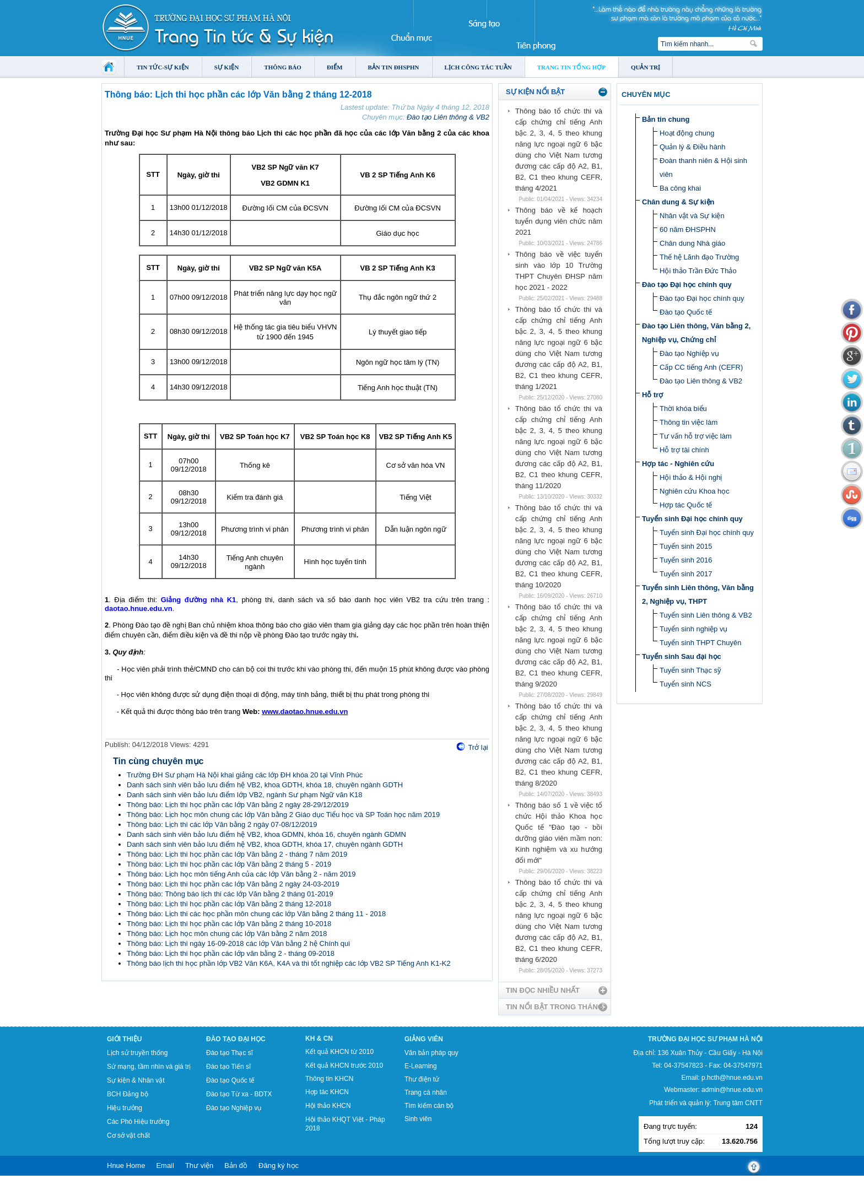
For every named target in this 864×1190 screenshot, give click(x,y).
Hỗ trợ (652, 395)
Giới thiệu (124, 1039)
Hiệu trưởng (124, 1108)
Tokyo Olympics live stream (40, 1186)
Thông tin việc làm (688, 422)
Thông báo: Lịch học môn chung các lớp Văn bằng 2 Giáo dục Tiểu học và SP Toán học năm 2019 (283, 814)
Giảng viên (423, 1039)
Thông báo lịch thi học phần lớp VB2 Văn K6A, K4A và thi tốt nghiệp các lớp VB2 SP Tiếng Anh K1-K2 (289, 963)
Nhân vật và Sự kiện (692, 216)
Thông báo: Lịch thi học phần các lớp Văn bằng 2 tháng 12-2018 (229, 904)
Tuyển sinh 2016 (686, 560)
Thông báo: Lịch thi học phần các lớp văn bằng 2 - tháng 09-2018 (230, 953)
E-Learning (420, 1066)
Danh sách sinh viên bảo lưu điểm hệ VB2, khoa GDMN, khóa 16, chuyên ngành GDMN (266, 834)
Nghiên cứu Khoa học (695, 491)
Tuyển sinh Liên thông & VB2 (706, 615)
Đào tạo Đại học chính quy (687, 284)
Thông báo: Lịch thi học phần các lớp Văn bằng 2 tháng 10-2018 (229, 923)
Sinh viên (417, 1119)
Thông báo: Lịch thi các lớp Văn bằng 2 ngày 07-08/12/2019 (222, 824)
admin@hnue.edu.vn (732, 1090)
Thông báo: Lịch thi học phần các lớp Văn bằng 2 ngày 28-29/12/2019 (238, 804)
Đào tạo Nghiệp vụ (689, 353)
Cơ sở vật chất (128, 1135)
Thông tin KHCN (329, 1079)
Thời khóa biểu (683, 408)
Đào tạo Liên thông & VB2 (448, 117)
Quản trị (645, 67)
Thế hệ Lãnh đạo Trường (699, 257)
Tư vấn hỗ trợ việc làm (696, 436)
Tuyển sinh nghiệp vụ (693, 629)
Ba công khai (680, 188)
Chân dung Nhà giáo (692, 243)
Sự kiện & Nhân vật (136, 1080)
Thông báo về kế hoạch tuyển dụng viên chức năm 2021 (558, 221)
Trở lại (478, 747)
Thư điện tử (421, 1079)
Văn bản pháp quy (431, 1053)
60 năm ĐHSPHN (688, 229)
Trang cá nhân (425, 1092)
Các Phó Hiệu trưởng (138, 1122)
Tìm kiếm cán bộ (428, 1106)
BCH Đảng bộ (127, 1094)
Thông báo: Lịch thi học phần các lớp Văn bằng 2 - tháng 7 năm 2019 (237, 854)
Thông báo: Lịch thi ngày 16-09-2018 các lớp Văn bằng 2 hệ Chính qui (238, 943)
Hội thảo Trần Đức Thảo (698, 271)
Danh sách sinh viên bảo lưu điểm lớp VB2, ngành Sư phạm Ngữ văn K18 (244, 795)
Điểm (335, 67)
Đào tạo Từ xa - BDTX (239, 1094)
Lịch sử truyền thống (137, 1053)
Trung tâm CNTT (738, 1103)
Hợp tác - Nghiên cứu (678, 463)
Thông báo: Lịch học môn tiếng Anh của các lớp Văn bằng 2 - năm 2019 (241, 874)
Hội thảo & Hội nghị (691, 477)
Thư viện (199, 1165)
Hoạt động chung (687, 133)
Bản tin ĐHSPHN (393, 67)
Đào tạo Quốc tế (686, 312)
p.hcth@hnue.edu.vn (732, 1077)
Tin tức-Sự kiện (163, 67)
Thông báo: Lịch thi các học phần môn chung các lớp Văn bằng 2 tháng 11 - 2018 (256, 914)
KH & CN (319, 1038)
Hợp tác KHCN (327, 1092)
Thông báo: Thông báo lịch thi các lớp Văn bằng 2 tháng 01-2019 (230, 894)
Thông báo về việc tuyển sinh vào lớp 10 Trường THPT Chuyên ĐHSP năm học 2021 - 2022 (558, 270)
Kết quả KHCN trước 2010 (344, 1065)
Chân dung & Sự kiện (678, 202)
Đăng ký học (278, 1165)
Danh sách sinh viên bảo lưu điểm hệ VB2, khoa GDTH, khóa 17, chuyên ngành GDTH (265, 844)
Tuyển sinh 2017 (686, 574)
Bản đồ (235, 1165)
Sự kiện (226, 67)
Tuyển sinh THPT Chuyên (700, 643)
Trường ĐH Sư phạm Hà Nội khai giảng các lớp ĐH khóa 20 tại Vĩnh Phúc (245, 775)
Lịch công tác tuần (478, 67)
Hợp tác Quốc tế (686, 505)
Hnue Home (126, 1165)
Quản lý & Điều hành (693, 147)
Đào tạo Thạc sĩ (229, 1053)
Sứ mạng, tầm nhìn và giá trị (149, 1066)
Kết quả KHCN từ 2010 (339, 1052)
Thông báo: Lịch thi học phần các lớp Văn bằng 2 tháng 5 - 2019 (229, 864)
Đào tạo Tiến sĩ (228, 1066)
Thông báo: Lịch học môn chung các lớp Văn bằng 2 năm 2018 (227, 933)
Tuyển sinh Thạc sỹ (690, 670)
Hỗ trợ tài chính (684, 450)
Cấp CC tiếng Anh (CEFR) (701, 367)
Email (165, 1165)
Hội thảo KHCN (328, 1106)
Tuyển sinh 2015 (686, 546)
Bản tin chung (665, 119)
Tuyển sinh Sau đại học (681, 656)
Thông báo (282, 67)
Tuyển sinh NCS (685, 684)
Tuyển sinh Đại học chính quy (692, 519)
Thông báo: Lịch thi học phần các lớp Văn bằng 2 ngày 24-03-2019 (233, 884)
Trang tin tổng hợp (571, 67)
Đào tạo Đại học (236, 1039)
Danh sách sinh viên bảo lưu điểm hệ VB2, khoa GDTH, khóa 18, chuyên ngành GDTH (265, 785)
